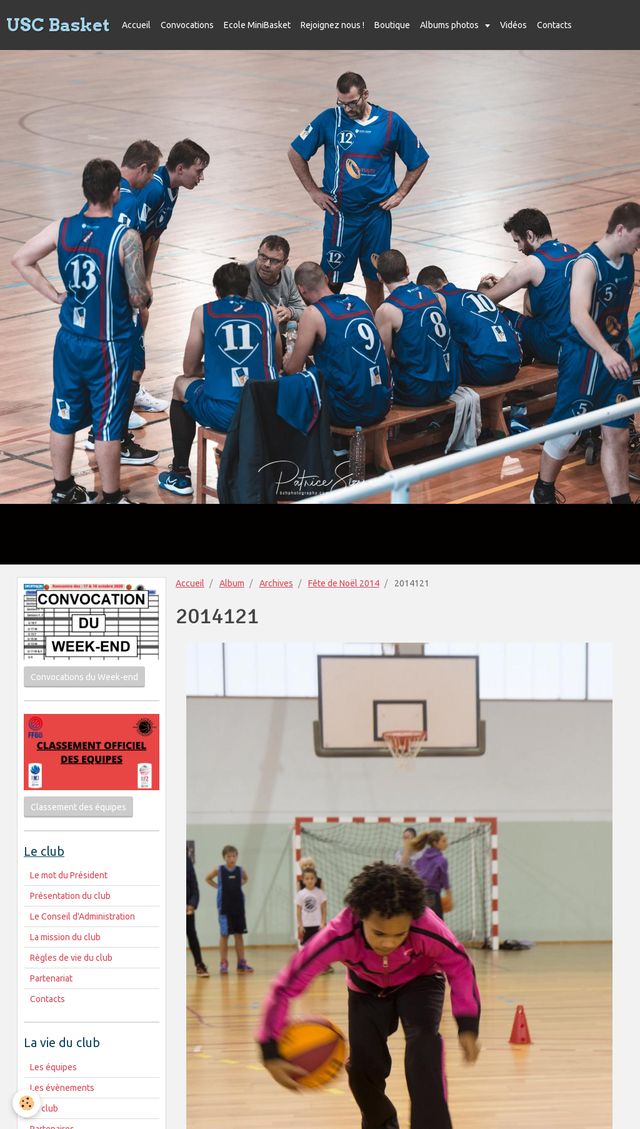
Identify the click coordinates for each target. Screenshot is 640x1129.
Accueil (136, 25)
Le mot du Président (69, 875)
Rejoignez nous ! (332, 25)
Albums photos (450, 25)
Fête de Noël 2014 (343, 583)
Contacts (554, 25)
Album (231, 583)
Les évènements (62, 1088)
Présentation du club (70, 896)
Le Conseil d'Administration (82, 916)
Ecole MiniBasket (257, 25)
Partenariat (51, 978)
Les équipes (53, 1067)
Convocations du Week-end (84, 677)
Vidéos (513, 25)
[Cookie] (26, 1103)
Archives (276, 583)
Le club (44, 1108)
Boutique (392, 25)
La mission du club (65, 937)
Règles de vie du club (71, 958)
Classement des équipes (78, 807)
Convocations (187, 25)
